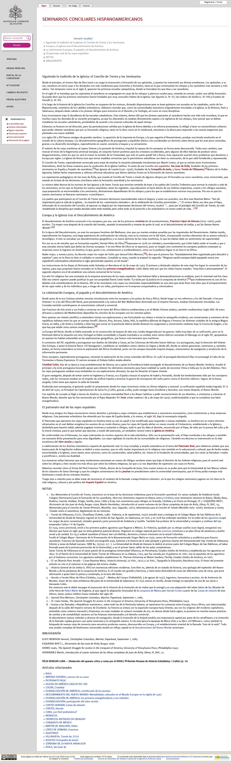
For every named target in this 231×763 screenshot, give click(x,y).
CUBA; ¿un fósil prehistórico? (61, 712)
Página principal (15, 68)
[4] (53, 227)
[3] (196, 208)
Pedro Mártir (71, 590)
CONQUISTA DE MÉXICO (59, 722)
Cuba (140, 554)
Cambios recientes (17, 92)
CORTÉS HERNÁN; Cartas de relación (65, 705)
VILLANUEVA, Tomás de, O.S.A (62, 736)
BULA (48, 673)
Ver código (73, 6)
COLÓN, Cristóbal (55, 687)
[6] (145, 253)
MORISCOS (51, 715)
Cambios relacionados (17, 127)
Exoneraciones (172, 759)
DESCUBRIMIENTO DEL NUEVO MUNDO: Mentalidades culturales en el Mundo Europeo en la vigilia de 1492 (104, 694)
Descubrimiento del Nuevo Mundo (153, 627)
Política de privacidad (83, 759)
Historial (86, 6)
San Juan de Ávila (180, 166)
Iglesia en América (164, 430)
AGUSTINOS (52, 733)
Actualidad (13, 85)
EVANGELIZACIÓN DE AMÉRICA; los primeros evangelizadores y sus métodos (87, 698)
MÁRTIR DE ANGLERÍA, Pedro (62, 726)
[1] (94, 168)
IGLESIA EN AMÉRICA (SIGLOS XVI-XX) (66, 684)
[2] (205, 168)
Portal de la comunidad (13, 77)
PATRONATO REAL (56, 680)
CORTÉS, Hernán (54, 708)
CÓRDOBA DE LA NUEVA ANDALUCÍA (66, 743)
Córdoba (168, 498)
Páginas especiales (16, 130)
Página (43, 6)
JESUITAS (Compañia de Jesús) (62, 740)
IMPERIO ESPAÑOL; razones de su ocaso (67, 677)
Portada (12, 59)
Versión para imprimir (17, 134)
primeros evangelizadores (120, 268)
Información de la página (18, 140)
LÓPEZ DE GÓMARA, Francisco (62, 729)
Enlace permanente (16, 137)
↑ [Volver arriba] (49, 494)
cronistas (140, 221)
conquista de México (151, 590)
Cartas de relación (207, 590)
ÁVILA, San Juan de (56, 747)
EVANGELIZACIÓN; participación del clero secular (72, 701)
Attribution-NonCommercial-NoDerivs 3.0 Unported (178, 757)
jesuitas (126, 471)
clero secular (65, 441)
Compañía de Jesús (161, 169)
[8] (95, 326)
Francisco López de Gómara (184, 221)
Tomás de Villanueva (192, 169)
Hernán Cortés (174, 590)
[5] (125, 242)
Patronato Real (186, 446)
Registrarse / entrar (213, 2)
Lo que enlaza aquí (16, 124)
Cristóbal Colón (50, 364)
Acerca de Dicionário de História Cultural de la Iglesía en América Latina (129, 759)
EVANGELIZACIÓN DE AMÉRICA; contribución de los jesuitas (78, 691)
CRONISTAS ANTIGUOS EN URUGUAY (65, 719)
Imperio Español (94, 482)
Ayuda (9, 106)
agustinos (213, 518)
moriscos (167, 531)
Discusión (56, 6)
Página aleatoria (16, 99)
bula (123, 397)
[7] (189, 279)
